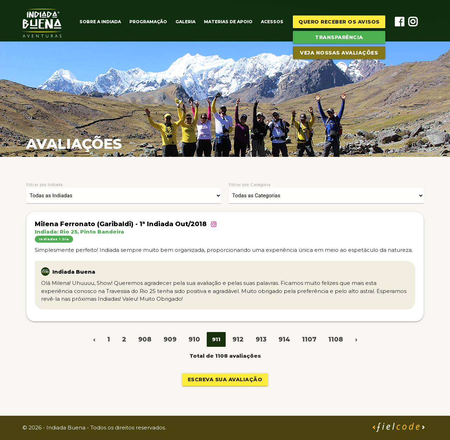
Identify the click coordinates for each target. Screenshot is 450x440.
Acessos (272, 21)
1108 (335, 339)
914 (284, 339)
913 (261, 339)
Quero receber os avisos (339, 22)
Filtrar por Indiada (44, 184)
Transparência (339, 37)
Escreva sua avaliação (225, 379)
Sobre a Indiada (100, 21)
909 (169, 339)
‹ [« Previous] (94, 339)
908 (145, 339)
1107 (309, 339)
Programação (148, 21)
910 (194, 339)
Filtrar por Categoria (249, 184)
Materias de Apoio (228, 21)
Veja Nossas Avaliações (339, 53)
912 (238, 339)
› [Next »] (356, 339)
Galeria (185, 21)
